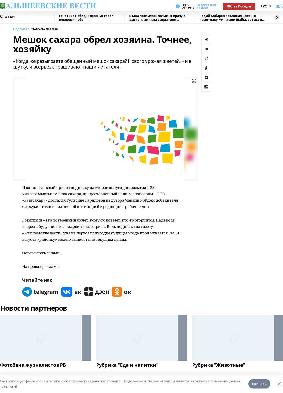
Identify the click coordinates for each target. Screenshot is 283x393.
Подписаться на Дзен (206, 6)
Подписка (21, 29)
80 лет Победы (239, 6)
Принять (259, 384)
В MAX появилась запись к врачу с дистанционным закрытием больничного (157, 17)
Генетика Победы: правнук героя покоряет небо (86, 17)
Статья (7, 16)
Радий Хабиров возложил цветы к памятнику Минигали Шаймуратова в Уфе (230, 17)
